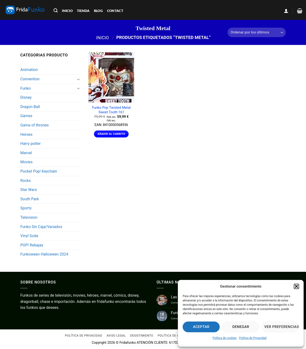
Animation (29, 69)
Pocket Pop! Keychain (38, 171)
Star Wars (28, 189)
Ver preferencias (281, 327)
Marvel (26, 153)
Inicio (102, 37)
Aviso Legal (116, 336)
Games (26, 116)
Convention (29, 79)
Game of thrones (34, 125)
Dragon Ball (30, 106)
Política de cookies (225, 338)
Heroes (26, 134)
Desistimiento (141, 336)
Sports (26, 208)
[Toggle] (78, 79)
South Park (29, 199)
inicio (67, 11)
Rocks (25, 180)
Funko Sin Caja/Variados (41, 226)
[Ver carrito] (299, 10)
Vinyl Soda (29, 236)
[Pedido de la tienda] (257, 32)
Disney (26, 97)
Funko (25, 88)
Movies (26, 162)
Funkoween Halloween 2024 (44, 254)
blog (98, 11)
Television (28, 217)
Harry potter (30, 143)
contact (115, 11)
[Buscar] (56, 11)
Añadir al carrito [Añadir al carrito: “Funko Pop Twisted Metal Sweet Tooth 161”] (111, 134)
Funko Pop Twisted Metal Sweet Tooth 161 (111, 110)
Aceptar (201, 327)
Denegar (240, 327)
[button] (296, 286)
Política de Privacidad (253, 338)
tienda (83, 11)
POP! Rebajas (31, 245)
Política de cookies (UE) (177, 336)
